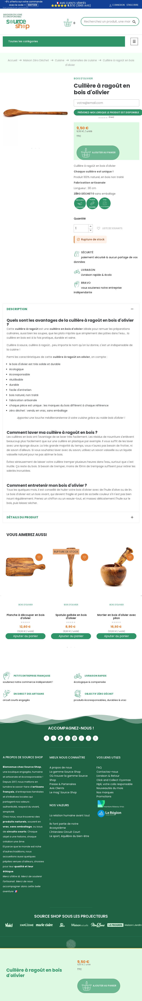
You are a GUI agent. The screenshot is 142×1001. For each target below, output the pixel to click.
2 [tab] (35, 148)
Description (17, 309)
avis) (87, 5)
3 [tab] (39, 148)
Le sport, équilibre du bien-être (69, 836)
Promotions (104, 796)
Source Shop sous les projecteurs (71, 916)
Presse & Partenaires (63, 784)
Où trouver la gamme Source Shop (69, 778)
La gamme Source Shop (65, 772)
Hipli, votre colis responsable (115, 784)
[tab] (71, 309)
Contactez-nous (107, 772)
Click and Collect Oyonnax (114, 780)
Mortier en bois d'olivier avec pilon (116, 616)
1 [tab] (32, 148)
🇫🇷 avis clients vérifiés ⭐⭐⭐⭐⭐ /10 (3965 (68, 4)
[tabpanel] (35, 112)
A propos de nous (61, 767)
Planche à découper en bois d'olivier (26, 616)
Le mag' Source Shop (63, 792)
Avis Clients (57, 788)
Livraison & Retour (108, 776)
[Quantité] (81, 228)
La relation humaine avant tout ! (70, 817)
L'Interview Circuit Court (65, 832)
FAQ (99, 767)
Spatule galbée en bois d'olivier (71, 616)
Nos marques (105, 792)
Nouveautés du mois (110, 788)
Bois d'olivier (83, 78)
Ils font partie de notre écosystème (64, 826)
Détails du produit (22, 517)
